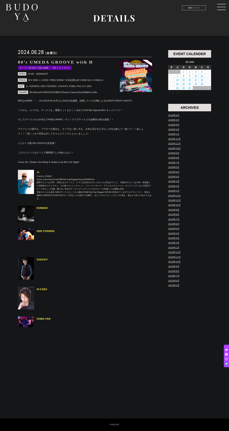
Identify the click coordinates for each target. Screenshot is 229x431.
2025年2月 (173, 186)
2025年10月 (174, 148)
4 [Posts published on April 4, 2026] (202, 71)
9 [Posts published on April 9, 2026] (189, 75)
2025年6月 (173, 167)
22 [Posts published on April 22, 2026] (183, 84)
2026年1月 (173, 134)
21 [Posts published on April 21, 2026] (177, 84)
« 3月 (171, 92)
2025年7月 (173, 162)
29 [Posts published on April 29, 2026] (183, 88)
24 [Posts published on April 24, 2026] (195, 84)
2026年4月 (173, 120)
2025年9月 (173, 153)
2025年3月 (173, 181)
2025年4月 (173, 176)
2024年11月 (174, 200)
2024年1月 (173, 247)
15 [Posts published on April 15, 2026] (183, 79)
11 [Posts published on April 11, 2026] (202, 75)
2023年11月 (174, 257)
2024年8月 (173, 214)
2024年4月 (173, 233)
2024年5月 (173, 228)
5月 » (178, 92)
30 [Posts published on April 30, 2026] (189, 88)
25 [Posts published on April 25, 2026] (202, 84)
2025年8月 (173, 157)
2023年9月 (173, 266)
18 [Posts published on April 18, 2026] (202, 79)
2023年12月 (174, 252)
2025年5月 (173, 172)
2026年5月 (173, 115)
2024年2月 (173, 242)
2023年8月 (173, 271)
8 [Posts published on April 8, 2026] (183, 75)
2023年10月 (174, 261)
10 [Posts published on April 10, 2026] (195, 75)
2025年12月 (174, 139)
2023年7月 (173, 276)
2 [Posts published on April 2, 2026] (189, 71)
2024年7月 (173, 219)
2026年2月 (173, 129)
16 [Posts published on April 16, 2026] (189, 79)
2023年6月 (173, 280)
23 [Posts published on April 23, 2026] (189, 84)
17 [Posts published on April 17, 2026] (195, 79)
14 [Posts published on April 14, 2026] (177, 79)
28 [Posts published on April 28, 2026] (177, 88)
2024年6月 (173, 224)
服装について (194, 8)
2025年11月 (174, 143)
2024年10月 (174, 205)
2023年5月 (173, 285)
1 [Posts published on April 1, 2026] (183, 71)
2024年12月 (174, 195)
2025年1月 (173, 191)
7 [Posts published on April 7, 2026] (177, 75)
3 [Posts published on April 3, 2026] (195, 71)
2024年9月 (173, 210)
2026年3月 (173, 125)
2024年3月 (173, 238)
